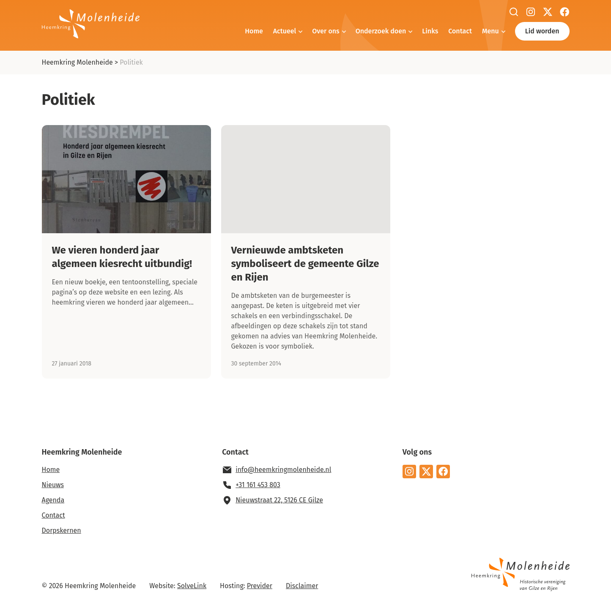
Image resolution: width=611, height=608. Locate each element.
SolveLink (191, 586)
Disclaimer (302, 586)
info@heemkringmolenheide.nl (283, 470)
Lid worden (542, 31)
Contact (460, 31)
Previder (259, 586)
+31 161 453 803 (258, 485)
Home (254, 31)
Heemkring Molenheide (77, 62)
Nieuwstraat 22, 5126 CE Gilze (279, 500)
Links (430, 31)
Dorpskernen (61, 530)
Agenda (53, 500)
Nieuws (53, 485)
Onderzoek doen (381, 31)
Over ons (325, 31)
